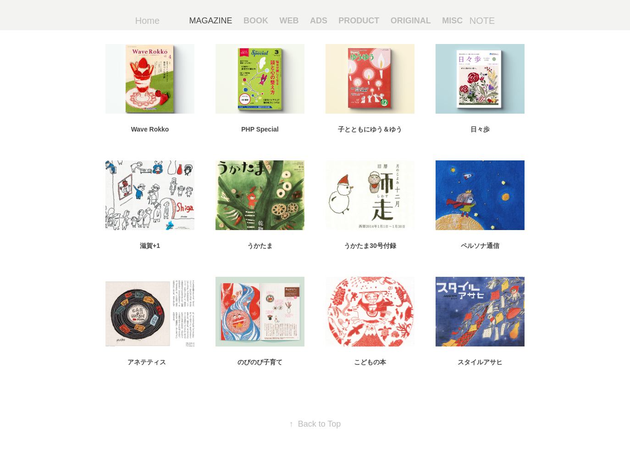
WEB (288, 20)
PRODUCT (358, 20)
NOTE (482, 21)
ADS (318, 20)
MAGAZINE (210, 20)
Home (147, 21)
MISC (452, 20)
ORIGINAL (411, 20)
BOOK (255, 20)
